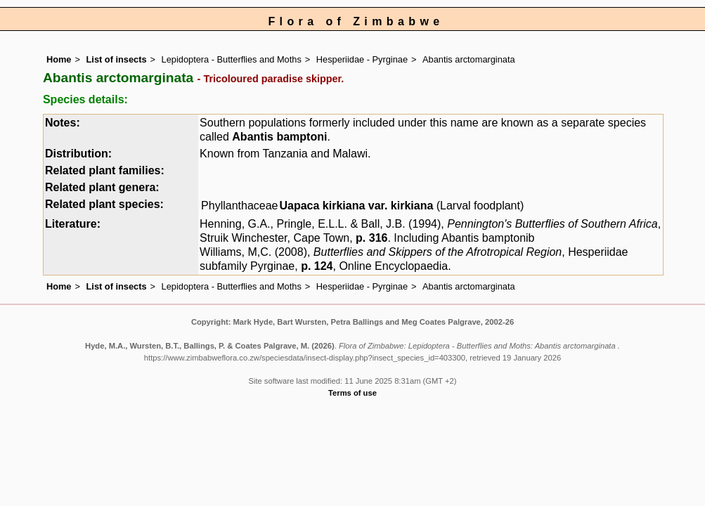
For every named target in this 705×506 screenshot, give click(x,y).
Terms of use (352, 393)
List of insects (116, 59)
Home (59, 59)
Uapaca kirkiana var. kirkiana (356, 206)
